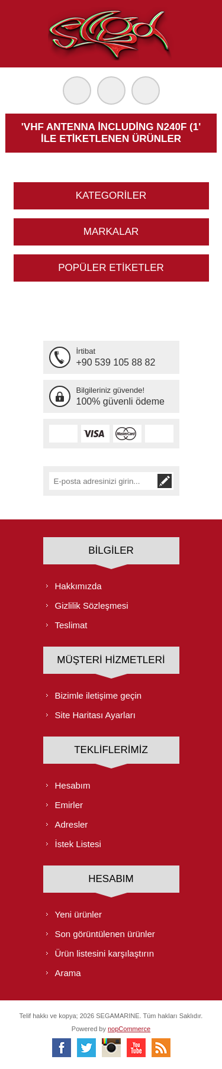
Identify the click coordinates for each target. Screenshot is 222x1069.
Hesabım (73, 785)
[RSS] (161, 1047)
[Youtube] (136, 1047)
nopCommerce (129, 1028)
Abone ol (164, 481)
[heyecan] (86, 1047)
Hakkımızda (78, 586)
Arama (68, 973)
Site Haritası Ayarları (95, 715)
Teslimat (71, 625)
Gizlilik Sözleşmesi (91, 605)
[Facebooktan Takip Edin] (61, 1047)
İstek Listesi (78, 844)
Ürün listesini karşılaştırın (105, 953)
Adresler (71, 824)
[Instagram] (111, 1047)
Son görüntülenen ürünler (105, 934)
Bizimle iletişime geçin (98, 695)
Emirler (69, 805)
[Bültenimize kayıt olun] (102, 481)
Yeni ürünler (78, 914)
